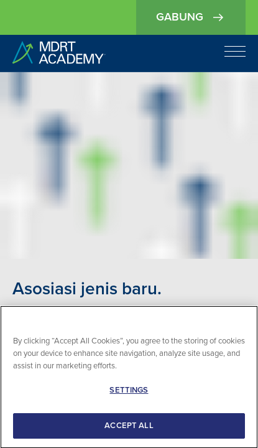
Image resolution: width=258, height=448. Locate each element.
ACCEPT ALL (128, 427)
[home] (59, 53)
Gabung (191, 17)
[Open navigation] (235, 51)
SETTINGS (128, 391)
